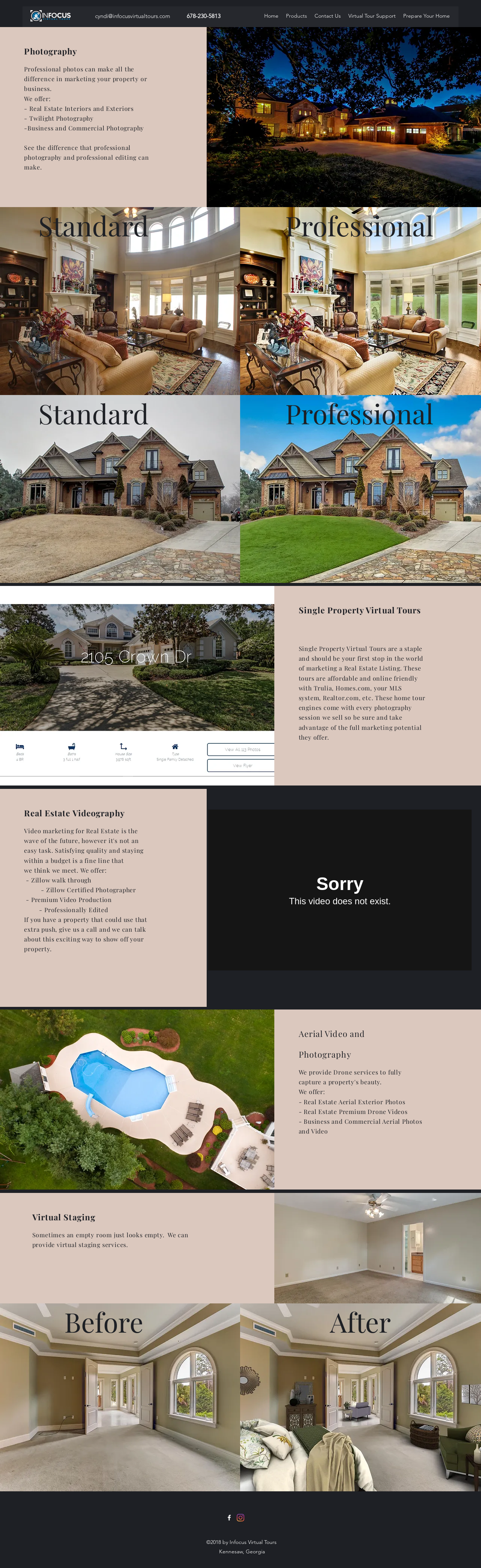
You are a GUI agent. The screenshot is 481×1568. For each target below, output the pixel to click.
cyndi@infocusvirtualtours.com (132, 16)
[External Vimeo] (340, 890)
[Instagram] (240, 1517)
